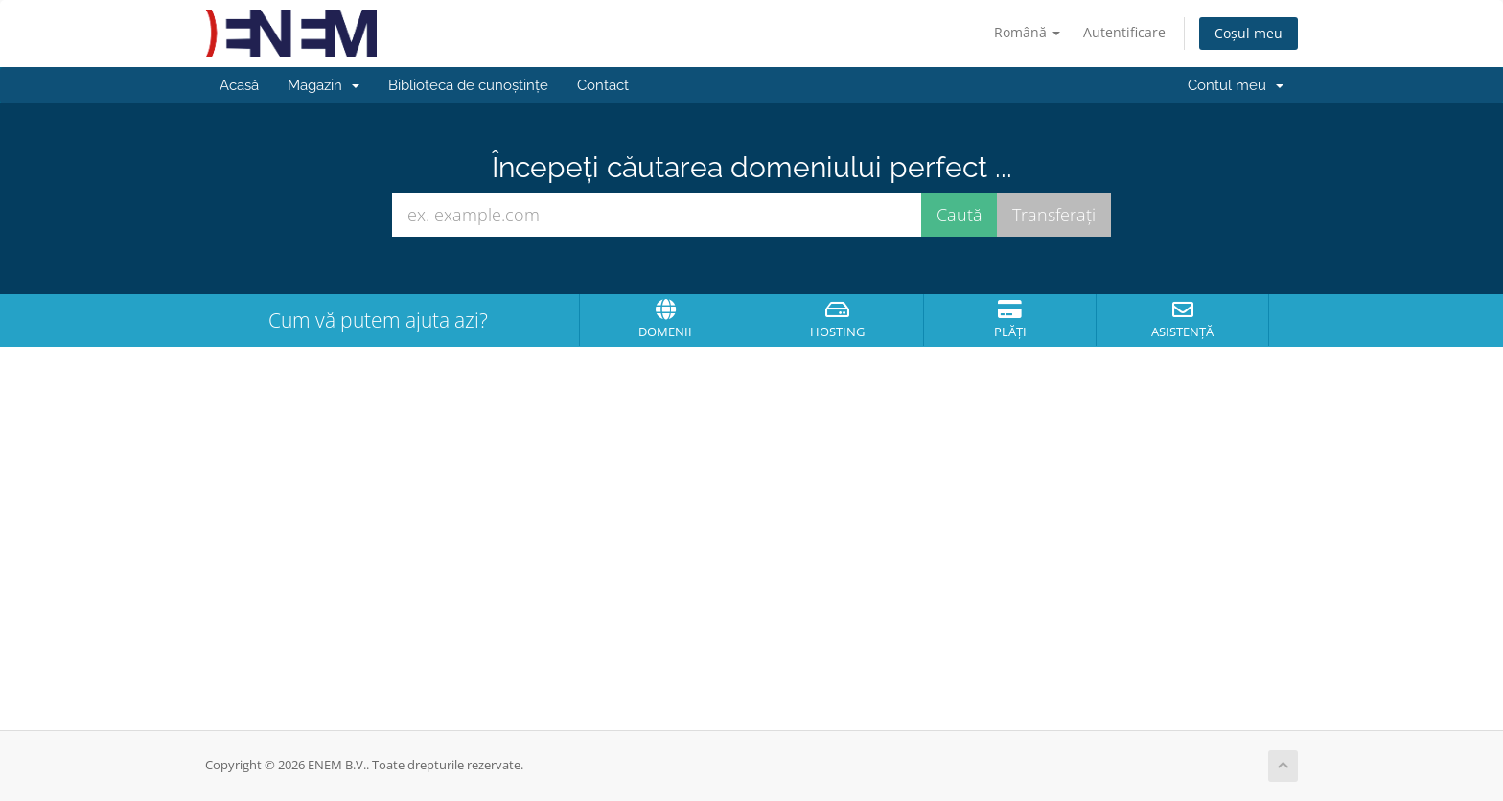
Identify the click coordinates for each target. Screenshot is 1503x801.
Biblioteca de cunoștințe (468, 85)
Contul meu (1235, 85)
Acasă (239, 85)
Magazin (323, 85)
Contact (603, 85)
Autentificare (1124, 32)
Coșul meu (1248, 33)
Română (1027, 32)
